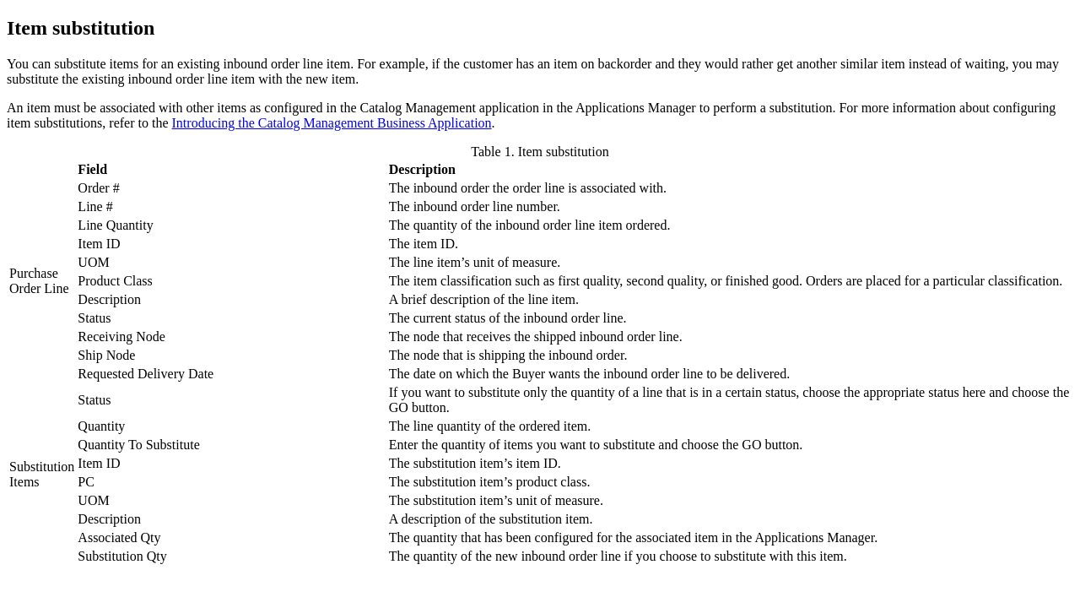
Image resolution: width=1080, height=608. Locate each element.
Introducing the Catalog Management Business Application (332, 123)
